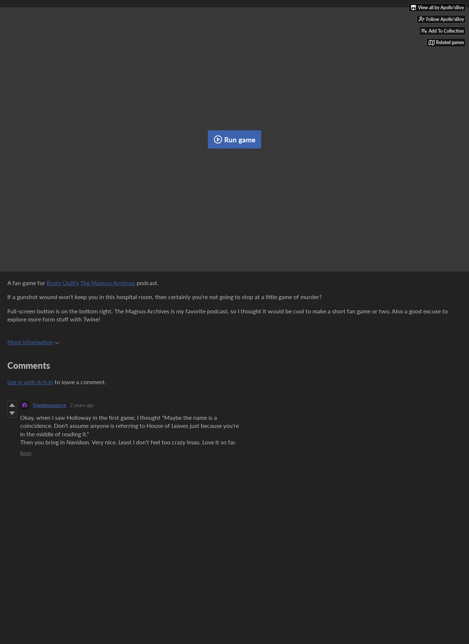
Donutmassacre (49, 405)
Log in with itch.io (30, 381)
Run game (234, 139)
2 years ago (82, 405)
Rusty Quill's (63, 282)
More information (33, 341)
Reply (26, 453)
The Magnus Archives (107, 282)
